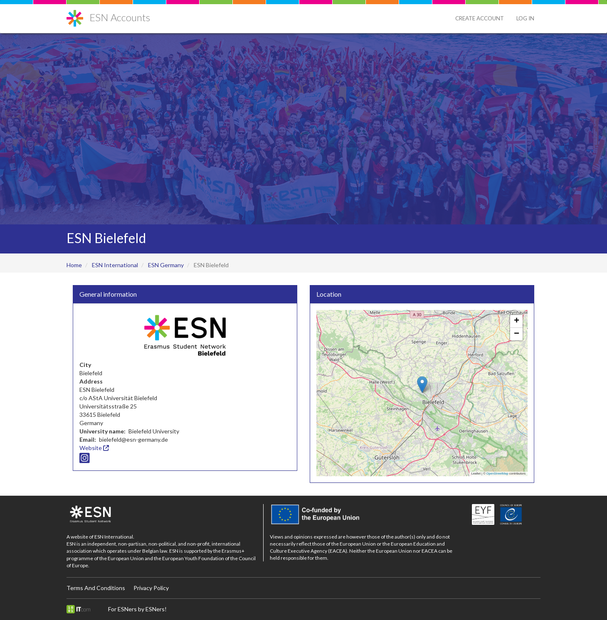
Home (74, 264)
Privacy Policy (151, 587)
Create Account (479, 18)
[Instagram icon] (84, 459)
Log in (525, 18)
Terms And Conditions (96, 587)
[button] (422, 384)
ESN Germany (166, 264)
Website (94, 447)
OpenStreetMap (497, 473)
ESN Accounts (119, 17)
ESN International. (114, 537)
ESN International (115, 264)
